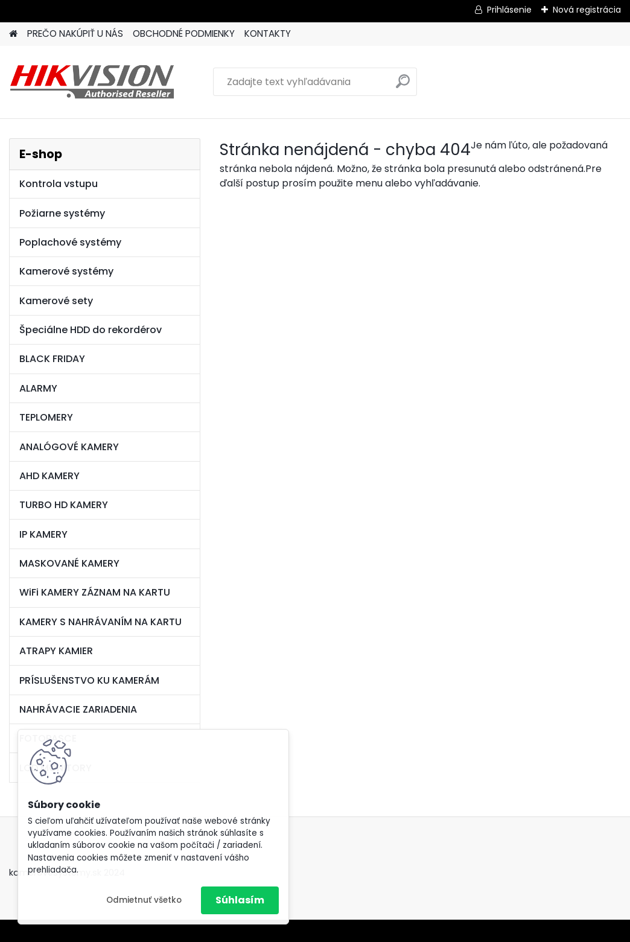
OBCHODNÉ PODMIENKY (184, 33)
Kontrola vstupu (58, 184)
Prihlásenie (509, 10)
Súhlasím (239, 900)
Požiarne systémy (62, 213)
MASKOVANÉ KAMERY (69, 563)
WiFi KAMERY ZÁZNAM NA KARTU (94, 592)
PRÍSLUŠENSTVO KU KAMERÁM (89, 680)
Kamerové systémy (66, 271)
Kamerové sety (56, 301)
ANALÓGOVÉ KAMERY (69, 447)
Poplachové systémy (70, 242)
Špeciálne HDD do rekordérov (90, 330)
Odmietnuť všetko (144, 900)
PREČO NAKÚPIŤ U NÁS (75, 33)
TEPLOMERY (46, 417)
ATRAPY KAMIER (56, 651)
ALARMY (38, 388)
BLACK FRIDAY (52, 359)
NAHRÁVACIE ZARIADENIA (78, 709)
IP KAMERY (43, 534)
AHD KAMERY (49, 476)
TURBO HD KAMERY (63, 505)
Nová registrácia (587, 10)
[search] (403, 86)
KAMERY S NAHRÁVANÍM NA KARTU (100, 622)
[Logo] (92, 82)
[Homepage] (13, 34)
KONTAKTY (267, 33)
